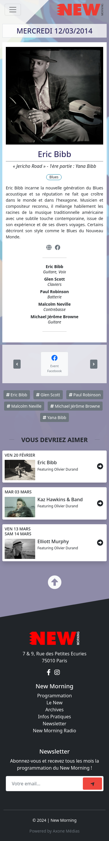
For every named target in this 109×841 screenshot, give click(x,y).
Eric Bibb (16, 394)
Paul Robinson (85, 394)
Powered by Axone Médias (54, 831)
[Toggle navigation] (13, 9)
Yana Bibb (54, 417)
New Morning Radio (54, 730)
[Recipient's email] (45, 783)
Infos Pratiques (54, 716)
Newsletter (54, 723)
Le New (54, 702)
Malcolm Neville (24, 406)
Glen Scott (48, 394)
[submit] (92, 783)
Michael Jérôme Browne (75, 406)
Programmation (54, 695)
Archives (54, 709)
